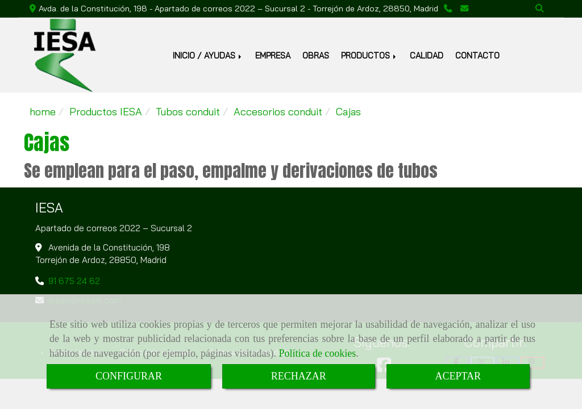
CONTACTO (477, 55)
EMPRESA (272, 55)
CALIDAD (426, 55)
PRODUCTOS (369, 55)
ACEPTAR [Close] (458, 376)
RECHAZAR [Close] (298, 376)
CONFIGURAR (128, 376)
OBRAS (315, 55)
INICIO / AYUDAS (208, 55)
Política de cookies (317, 353)
